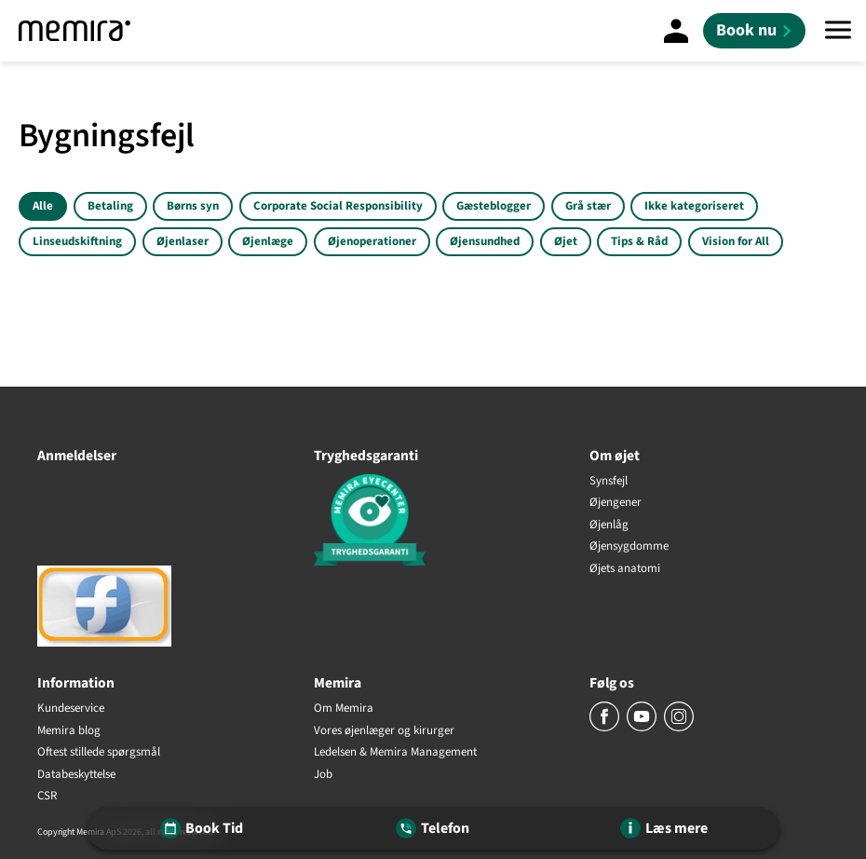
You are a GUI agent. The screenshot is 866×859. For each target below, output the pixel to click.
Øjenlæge (267, 241)
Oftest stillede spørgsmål (98, 752)
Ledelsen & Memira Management (395, 752)
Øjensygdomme (629, 546)
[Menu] (838, 30)
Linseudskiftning (77, 241)
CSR (47, 796)
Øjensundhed (485, 241)
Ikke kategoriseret (694, 206)
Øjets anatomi (624, 569)
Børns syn (193, 206)
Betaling (110, 206)
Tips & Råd (639, 241)
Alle (43, 206)
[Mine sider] (676, 30)
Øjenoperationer (372, 241)
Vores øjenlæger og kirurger (384, 731)
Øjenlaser (182, 241)
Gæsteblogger (493, 206)
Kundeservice (70, 709)
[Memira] (74, 30)
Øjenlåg (609, 525)
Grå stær (588, 206)
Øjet (565, 241)
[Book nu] (754, 30)
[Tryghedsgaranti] (433, 523)
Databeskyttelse (76, 775)
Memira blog (69, 731)
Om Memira (343, 709)
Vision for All (735, 241)
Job (323, 775)
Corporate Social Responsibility (338, 206)
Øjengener (615, 503)
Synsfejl (608, 481)
